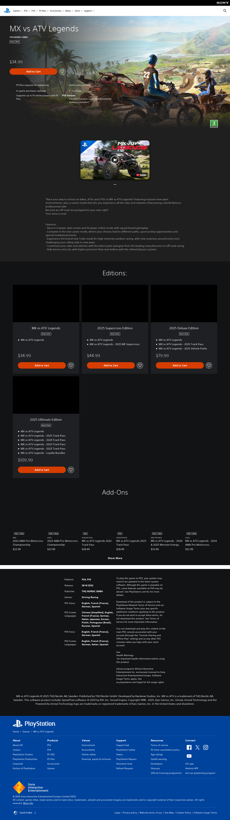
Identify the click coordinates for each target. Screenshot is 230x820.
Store (77, 11)
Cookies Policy (183, 812)
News (68, 11)
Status (119, 754)
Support (88, 11)
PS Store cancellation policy (165, 749)
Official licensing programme (166, 773)
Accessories (55, 11)
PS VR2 (50, 754)
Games (16, 11)
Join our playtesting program (200, 773)
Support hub (122, 745)
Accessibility (88, 749)
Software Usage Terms (205, 812)
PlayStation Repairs (126, 759)
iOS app (189, 763)
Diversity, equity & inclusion (96, 759)
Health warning (159, 759)
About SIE (18, 745)
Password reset (124, 763)
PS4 (33, 11)
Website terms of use (151, 812)
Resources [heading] (157, 740)
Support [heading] (121, 740)
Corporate (18, 763)
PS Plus (42, 11)
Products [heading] (52, 740)
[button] (115, 159)
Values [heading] (86, 740)
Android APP (191, 768)
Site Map (169, 812)
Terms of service (159, 745)
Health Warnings (125, 655)
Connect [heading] (190, 740)
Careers (17, 749)
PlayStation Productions (25, 759)
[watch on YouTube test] (141, 175)
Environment (88, 745)
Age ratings (157, 754)
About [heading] (16, 740)
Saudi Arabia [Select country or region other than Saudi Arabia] (25, 813)
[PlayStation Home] (7, 11)
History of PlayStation (24, 768)
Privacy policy (130, 812)
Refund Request (124, 768)
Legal (117, 812)
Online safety (89, 754)
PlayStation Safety (125, 749)
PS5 (25, 11)
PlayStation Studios (23, 754)
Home (16, 731)
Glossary (155, 768)
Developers (157, 763)
